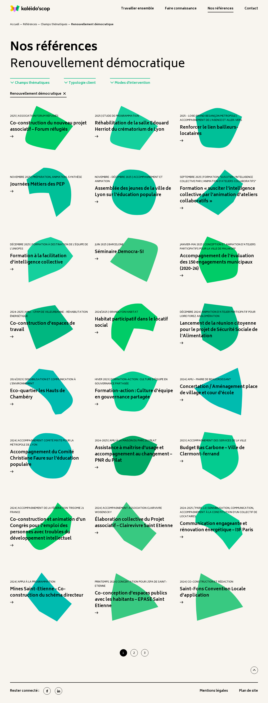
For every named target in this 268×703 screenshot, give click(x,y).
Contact (251, 9)
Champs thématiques (54, 24)
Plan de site (248, 691)
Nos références (220, 9)
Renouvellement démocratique (38, 94)
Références (30, 24)
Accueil (14, 24)
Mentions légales (214, 691)
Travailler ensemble (137, 9)
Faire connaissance (181, 9)
